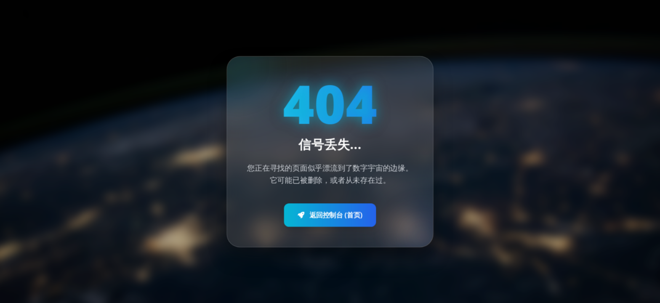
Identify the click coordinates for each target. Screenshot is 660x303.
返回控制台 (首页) (330, 213)
